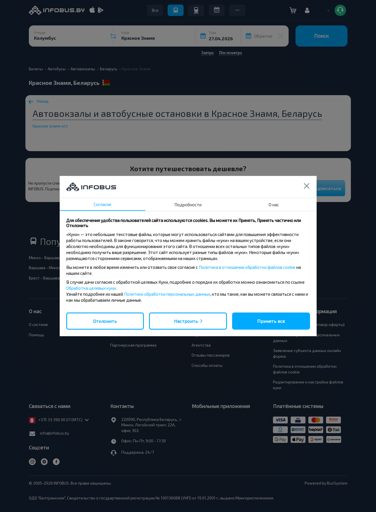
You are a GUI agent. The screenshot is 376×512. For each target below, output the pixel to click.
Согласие (102, 204)
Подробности (188, 204)
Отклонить (105, 320)
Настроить (186, 320)
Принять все (271, 320)
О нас (274, 204)
